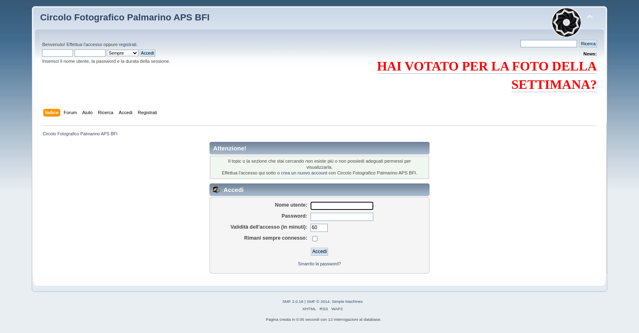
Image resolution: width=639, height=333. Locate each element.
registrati (128, 44)
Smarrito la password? (319, 263)
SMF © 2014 (318, 301)
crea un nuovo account (304, 172)
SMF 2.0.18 (293, 301)
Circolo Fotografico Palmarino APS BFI (124, 17)
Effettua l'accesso (84, 44)
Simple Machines (347, 301)
